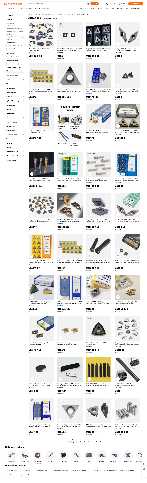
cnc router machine (40, 470)
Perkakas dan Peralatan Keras (44, 14)
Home (30, 14)
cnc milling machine (127, 470)
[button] (88, 3)
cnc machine (25, 470)
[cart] (113, 4)
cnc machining (12, 470)
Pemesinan (59, 14)
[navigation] (15, 228)
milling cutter (11, 475)
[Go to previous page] (68, 441)
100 (96, 441)
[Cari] (95, 3)
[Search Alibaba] (57, 4)
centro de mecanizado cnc (59, 470)
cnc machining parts (79, 470)
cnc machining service (109, 470)
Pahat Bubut (70, 14)
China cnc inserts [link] (82, 14)
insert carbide (25, 475)
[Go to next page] (100, 441)
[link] (144, 463)
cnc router (94, 470)
